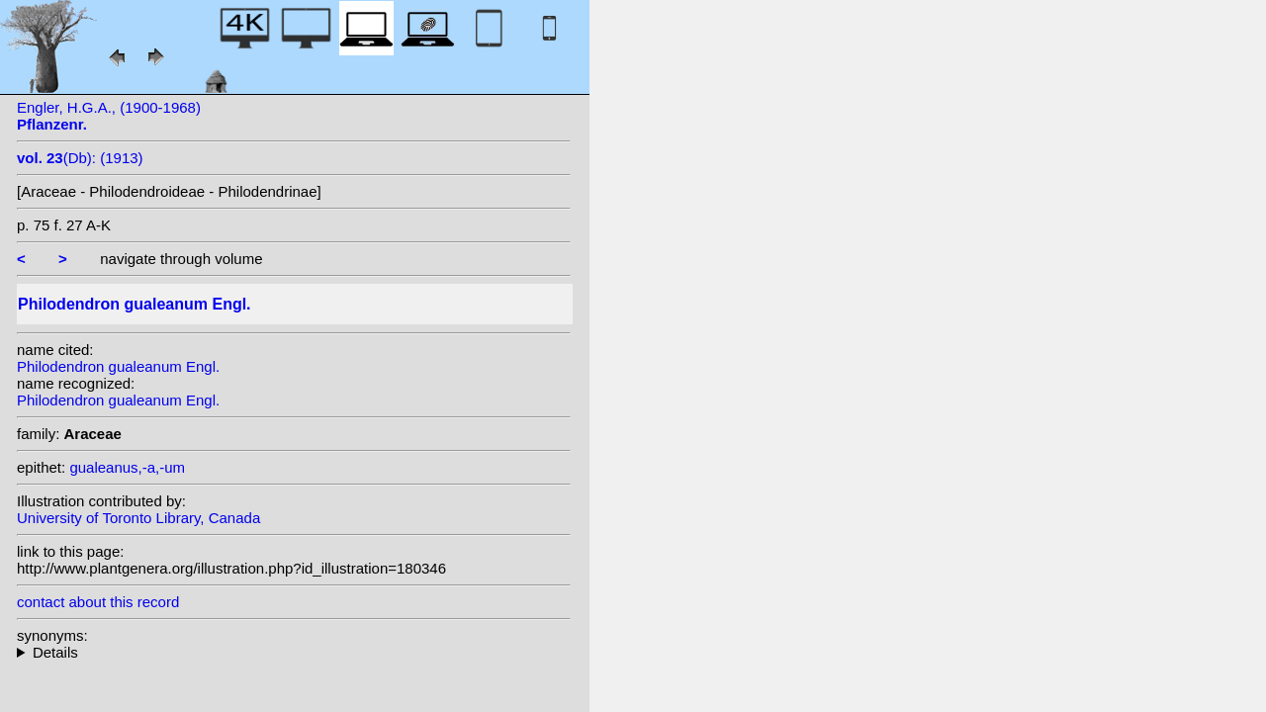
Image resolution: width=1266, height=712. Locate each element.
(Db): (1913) (80, 157)
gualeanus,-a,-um (127, 467)
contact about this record (98, 601)
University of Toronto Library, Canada (138, 517)
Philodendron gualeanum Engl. (118, 366)
